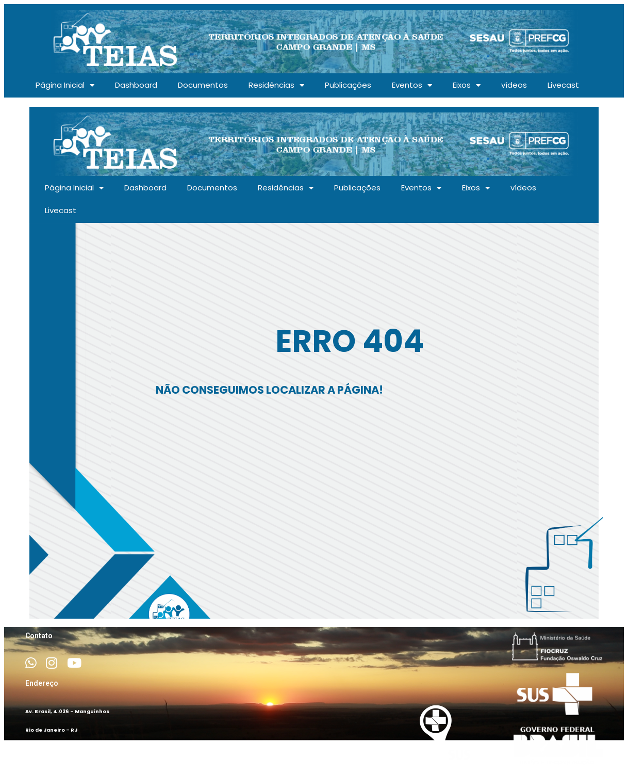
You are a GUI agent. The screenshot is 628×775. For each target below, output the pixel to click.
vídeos (514, 84)
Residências (276, 85)
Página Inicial (65, 85)
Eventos (412, 85)
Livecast (563, 84)
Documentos (203, 84)
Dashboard (136, 84)
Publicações (348, 84)
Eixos (467, 85)
